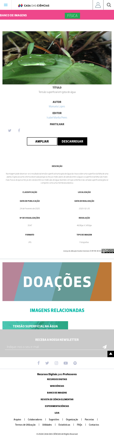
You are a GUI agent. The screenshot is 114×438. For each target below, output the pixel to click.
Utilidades (50, 425)
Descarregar (72, 141)
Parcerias (92, 419)
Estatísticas (68, 425)
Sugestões (57, 419)
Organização (75, 419)
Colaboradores (38, 419)
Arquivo (21, 419)
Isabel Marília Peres (57, 117)
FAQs (83, 425)
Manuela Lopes (57, 106)
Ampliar (42, 141)
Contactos (94, 425)
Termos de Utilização (28, 425)
